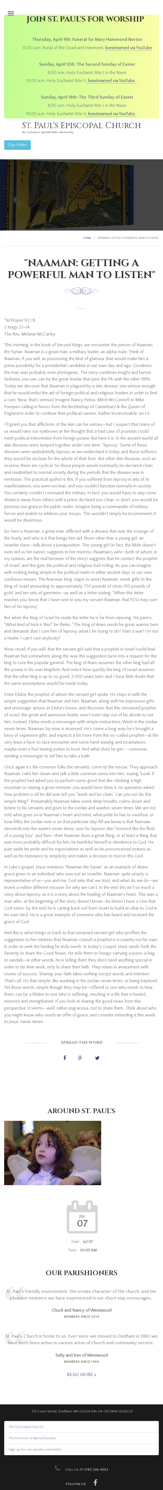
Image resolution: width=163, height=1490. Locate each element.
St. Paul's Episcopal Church (81, 125)
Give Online (17, 145)
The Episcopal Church (26, 1427)
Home (87, 238)
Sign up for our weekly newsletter (35, 1449)
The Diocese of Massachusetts (32, 1438)
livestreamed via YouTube (128, 47)
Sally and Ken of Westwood (81, 1355)
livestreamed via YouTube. (112, 80)
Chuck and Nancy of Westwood (81, 1310)
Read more (80, 1375)
